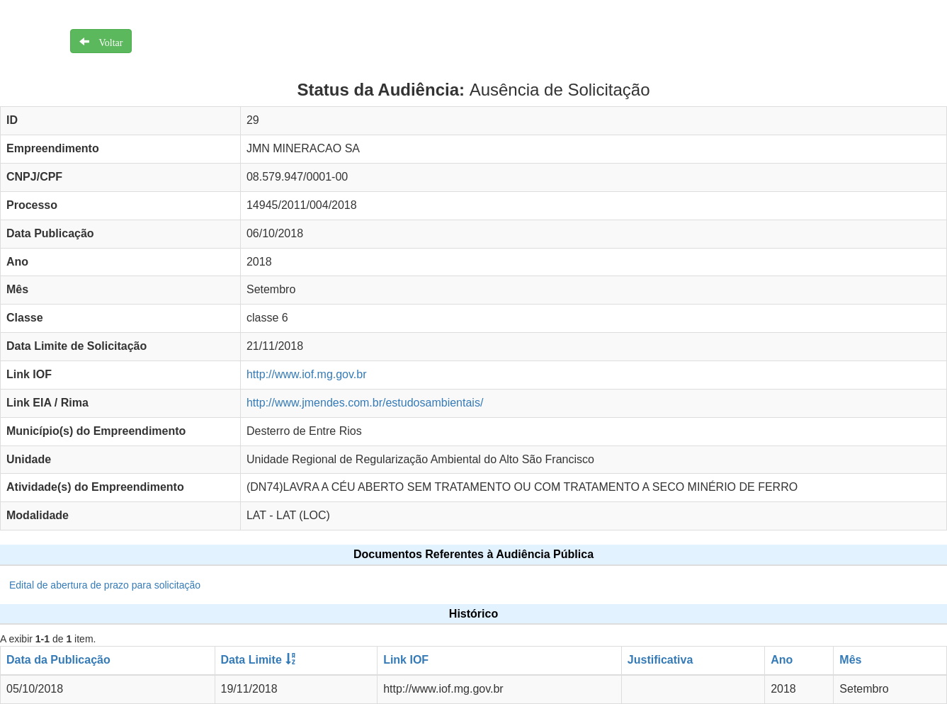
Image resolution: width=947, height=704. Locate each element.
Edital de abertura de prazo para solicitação (104, 585)
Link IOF (406, 660)
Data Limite (251, 660)
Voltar (106, 41)
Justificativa (660, 660)
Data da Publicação (58, 660)
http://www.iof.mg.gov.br (306, 374)
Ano (782, 660)
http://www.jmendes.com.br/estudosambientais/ (364, 403)
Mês (850, 660)
